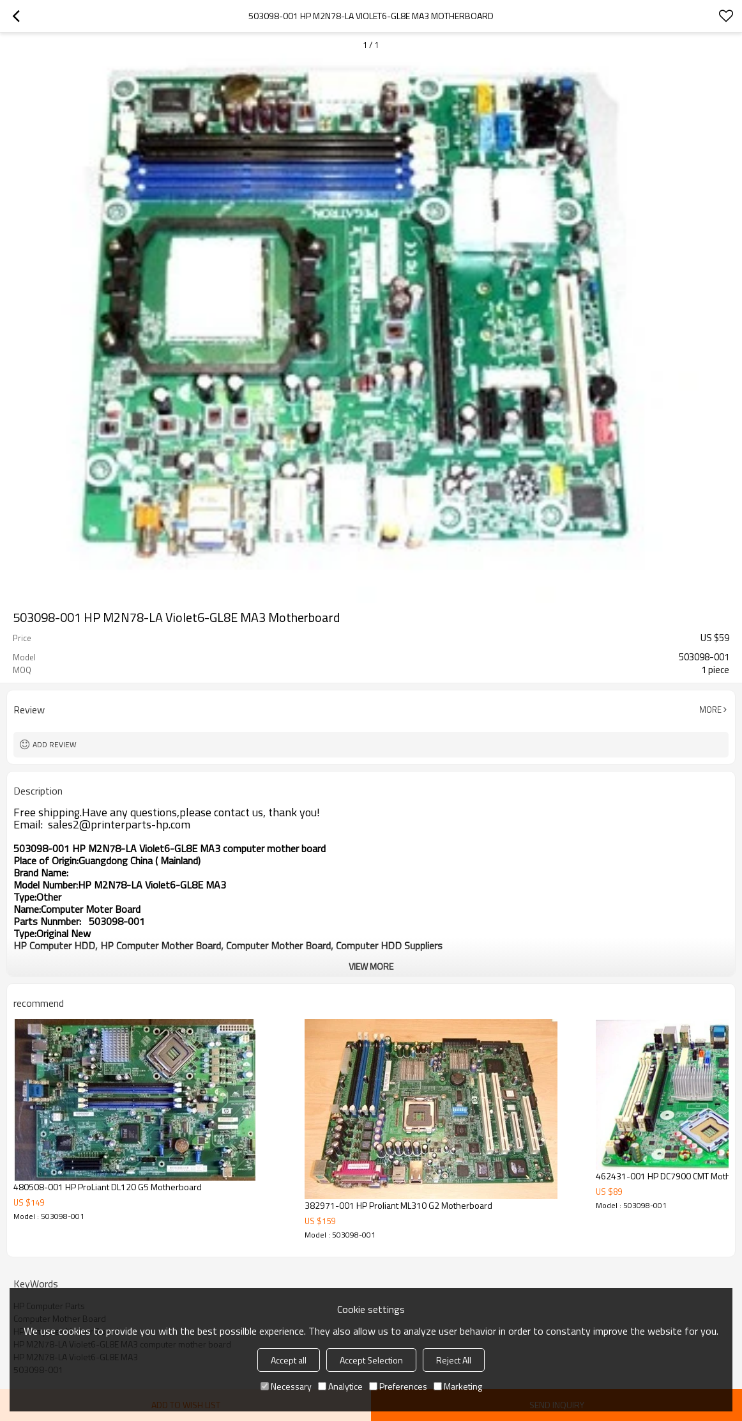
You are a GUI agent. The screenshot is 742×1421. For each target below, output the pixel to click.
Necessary (286, 1386)
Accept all (289, 1360)
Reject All (453, 1360)
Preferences (398, 1386)
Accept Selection (371, 1360)
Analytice (340, 1386)
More (710, 709)
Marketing (458, 1386)
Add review (55, 744)
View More (371, 966)
